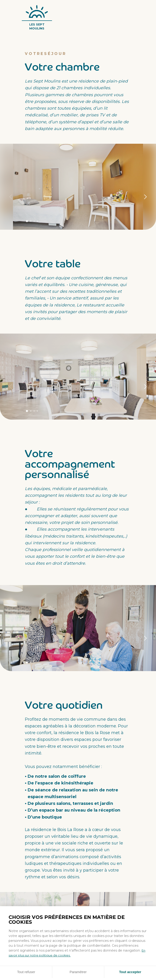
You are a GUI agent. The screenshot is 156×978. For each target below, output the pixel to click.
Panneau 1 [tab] (27, 221)
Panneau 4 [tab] (38, 221)
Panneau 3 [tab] (35, 221)
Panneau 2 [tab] (31, 221)
